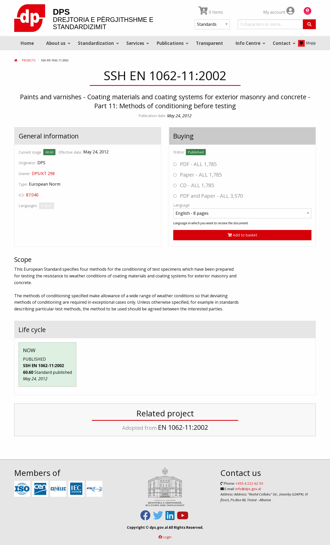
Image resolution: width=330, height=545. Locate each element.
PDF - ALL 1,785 (195, 164)
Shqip (307, 42)
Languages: (28, 205)
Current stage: (30, 152)
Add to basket (242, 235)
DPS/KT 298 (43, 173)
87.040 (32, 195)
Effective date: (70, 152)
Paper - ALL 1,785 (197, 174)
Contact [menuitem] (282, 43)
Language (181, 205)
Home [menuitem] (27, 43)
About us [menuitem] (55, 43)
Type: (23, 184)
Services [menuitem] (135, 43)
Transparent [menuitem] (209, 43)
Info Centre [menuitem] (247, 43)
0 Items (211, 12)
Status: (179, 152)
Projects (28, 60)
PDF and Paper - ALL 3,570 (208, 195)
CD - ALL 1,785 (193, 185)
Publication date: (152, 115)
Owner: (24, 173)
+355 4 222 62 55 (249, 483)
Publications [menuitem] (170, 43)
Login (167, 537)
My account (278, 12)
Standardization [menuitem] (96, 43)
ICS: (22, 195)
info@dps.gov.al (248, 488)
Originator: (27, 162)
